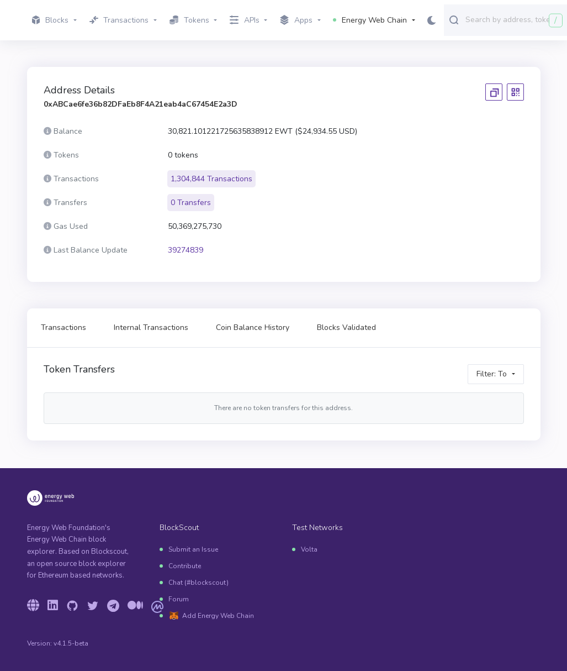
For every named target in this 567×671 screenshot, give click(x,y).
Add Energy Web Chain (218, 615)
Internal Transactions (151, 327)
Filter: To (491, 374)
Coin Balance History (252, 327)
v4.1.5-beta (71, 643)
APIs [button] (244, 20)
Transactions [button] (119, 20)
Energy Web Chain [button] (370, 20)
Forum (178, 599)
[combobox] (513, 19)
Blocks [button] (50, 20)
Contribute (184, 566)
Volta (309, 549)
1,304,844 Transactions (211, 179)
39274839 (185, 250)
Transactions (63, 327)
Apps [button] (296, 20)
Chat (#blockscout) (198, 582)
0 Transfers (191, 202)
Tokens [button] (189, 20)
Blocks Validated (346, 327)
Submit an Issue (193, 549)
